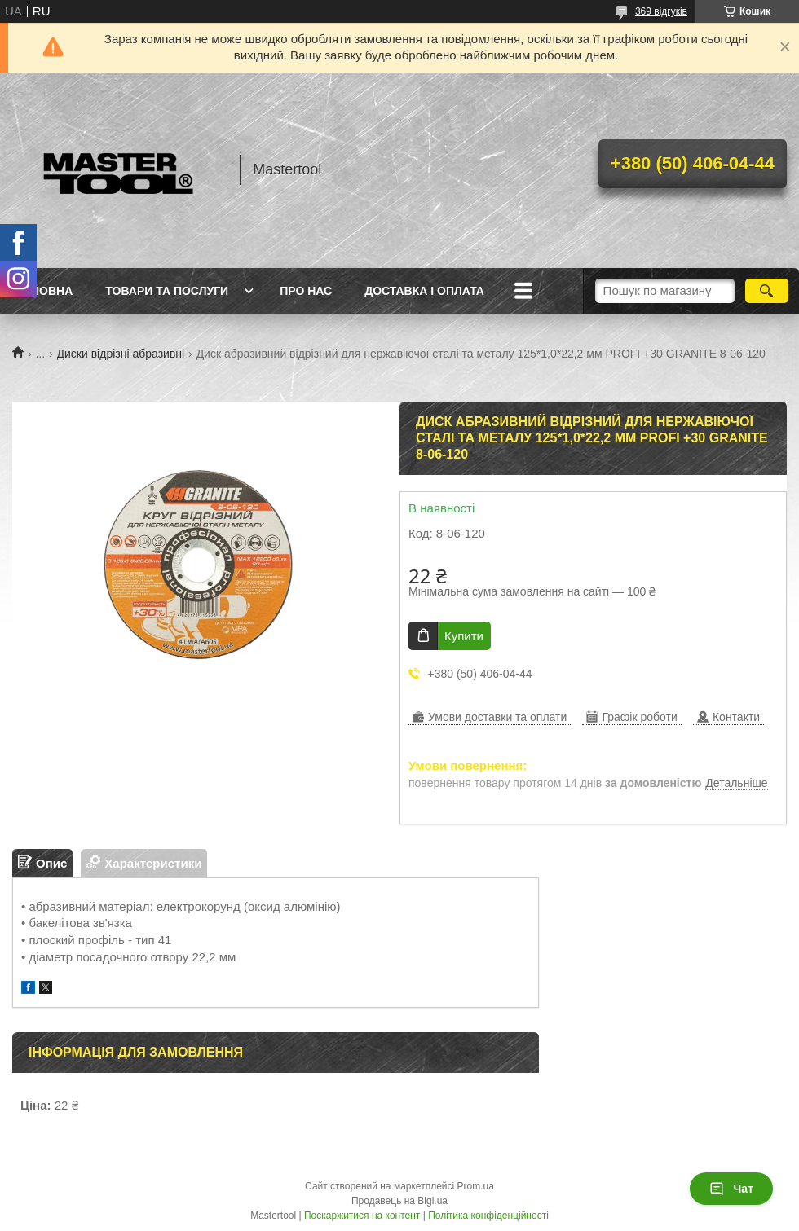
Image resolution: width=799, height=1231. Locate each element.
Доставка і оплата (424, 290)
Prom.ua (475, 1186)
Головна (44, 290)
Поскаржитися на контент (362, 1215)
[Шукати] (766, 291)
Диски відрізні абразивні (121, 353)
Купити (463, 636)
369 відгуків (661, 11)
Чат (731, 1188)
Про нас (306, 290)
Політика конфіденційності (488, 1215)
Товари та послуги (166, 290)
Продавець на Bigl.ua (399, 1201)
